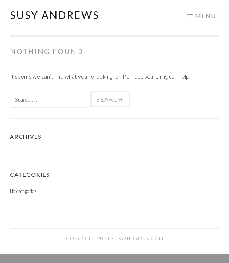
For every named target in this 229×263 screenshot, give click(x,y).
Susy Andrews (55, 15)
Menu (205, 15)
